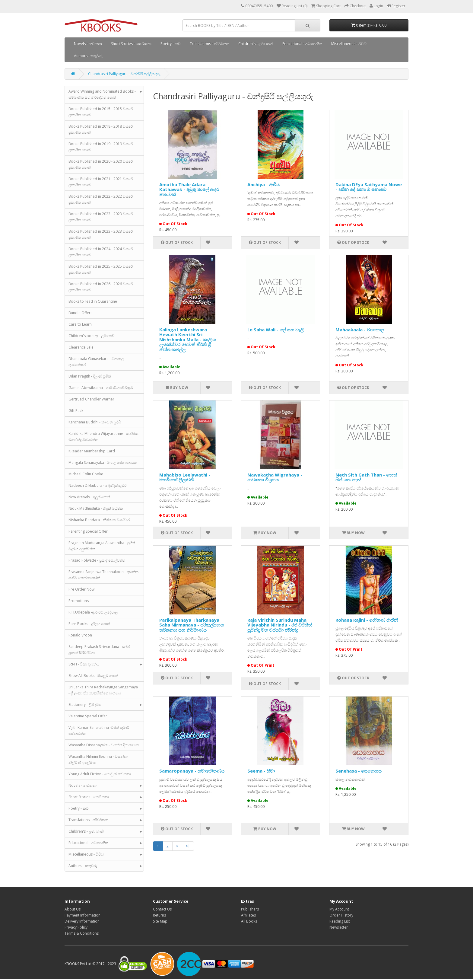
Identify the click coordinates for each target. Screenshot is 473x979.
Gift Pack (75, 410)
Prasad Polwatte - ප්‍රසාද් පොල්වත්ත (96, 560)
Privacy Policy (76, 927)
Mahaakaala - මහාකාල (359, 330)
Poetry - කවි (170, 43)
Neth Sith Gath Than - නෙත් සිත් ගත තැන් (366, 477)
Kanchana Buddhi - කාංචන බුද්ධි (94, 422)
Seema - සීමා (261, 771)
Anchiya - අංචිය (263, 184)
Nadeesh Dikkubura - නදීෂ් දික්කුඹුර (97, 485)
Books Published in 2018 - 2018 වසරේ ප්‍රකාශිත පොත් (100, 129)
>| (188, 846)
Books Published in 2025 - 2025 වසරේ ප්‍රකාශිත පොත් (100, 269)
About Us (73, 909)
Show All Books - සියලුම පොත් (93, 675)
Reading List (339, 921)
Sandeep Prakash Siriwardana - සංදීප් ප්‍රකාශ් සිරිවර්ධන (99, 649)
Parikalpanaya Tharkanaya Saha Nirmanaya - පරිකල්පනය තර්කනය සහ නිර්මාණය (191, 625)
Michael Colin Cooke (85, 474)
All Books (249, 921)
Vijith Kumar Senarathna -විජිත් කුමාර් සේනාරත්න (98, 730)
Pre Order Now (81, 589)
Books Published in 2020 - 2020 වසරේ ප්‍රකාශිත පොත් (100, 164)
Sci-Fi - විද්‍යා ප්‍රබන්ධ (83, 664)
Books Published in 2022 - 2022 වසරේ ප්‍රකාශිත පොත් (100, 199)
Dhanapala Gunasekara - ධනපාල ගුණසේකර (96, 361)
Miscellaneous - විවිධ (349, 43)
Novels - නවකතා (88, 43)
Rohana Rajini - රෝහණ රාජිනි (366, 620)
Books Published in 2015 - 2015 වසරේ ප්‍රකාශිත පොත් (100, 111)
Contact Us (162, 909)
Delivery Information (82, 921)
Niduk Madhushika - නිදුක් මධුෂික (95, 508)
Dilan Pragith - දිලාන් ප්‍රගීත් (89, 376)
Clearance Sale (81, 347)
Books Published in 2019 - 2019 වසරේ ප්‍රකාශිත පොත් (100, 146)
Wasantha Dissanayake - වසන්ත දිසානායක (103, 745)
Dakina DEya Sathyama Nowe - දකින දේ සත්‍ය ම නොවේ (368, 187)
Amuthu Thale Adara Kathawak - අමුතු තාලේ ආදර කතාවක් (189, 189)
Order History (341, 915)
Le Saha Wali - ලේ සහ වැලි (275, 330)
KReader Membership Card (91, 451)
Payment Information (82, 915)
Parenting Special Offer (88, 531)
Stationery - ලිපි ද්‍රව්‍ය (84, 704)
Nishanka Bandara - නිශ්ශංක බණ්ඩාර (99, 519)
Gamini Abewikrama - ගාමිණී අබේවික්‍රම (100, 387)
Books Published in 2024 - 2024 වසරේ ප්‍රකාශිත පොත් (100, 251)
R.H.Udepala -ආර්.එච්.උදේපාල (93, 612)
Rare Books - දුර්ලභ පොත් (89, 623)
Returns (159, 915)
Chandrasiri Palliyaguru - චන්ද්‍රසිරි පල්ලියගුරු (124, 73)
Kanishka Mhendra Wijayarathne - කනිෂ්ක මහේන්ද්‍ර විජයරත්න (103, 436)
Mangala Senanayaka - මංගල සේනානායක (102, 462)
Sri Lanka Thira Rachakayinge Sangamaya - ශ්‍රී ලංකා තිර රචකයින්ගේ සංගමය (103, 690)
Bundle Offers (80, 312)
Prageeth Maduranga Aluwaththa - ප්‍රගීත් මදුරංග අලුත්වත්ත (101, 545)
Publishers (250, 909)
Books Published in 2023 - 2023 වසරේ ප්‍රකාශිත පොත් (100, 216)
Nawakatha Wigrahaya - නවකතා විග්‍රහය (274, 477)
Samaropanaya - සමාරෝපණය (191, 771)
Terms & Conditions (82, 933)
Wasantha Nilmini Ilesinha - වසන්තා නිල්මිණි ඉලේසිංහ (98, 759)
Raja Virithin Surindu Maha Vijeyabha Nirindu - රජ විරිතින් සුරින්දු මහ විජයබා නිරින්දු (279, 625)
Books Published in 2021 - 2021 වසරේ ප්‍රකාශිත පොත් (100, 181)
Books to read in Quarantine (92, 301)
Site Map (160, 921)
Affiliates (248, 915)
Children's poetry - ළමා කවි (91, 335)
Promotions (78, 600)
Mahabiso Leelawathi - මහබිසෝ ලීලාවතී (184, 477)
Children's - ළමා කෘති (255, 43)
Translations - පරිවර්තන (209, 43)
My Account (339, 909)
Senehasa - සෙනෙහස (358, 771)
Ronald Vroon (80, 635)
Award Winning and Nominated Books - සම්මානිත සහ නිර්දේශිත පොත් (102, 94)
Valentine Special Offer (87, 716)
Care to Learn (80, 324)
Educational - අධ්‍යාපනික (302, 43)
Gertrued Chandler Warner (91, 399)
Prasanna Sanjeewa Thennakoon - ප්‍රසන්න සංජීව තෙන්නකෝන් (103, 574)
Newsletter (338, 927)
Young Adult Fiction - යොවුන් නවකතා (99, 774)
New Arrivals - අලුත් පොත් (89, 496)
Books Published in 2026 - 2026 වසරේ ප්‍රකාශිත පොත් (100, 286)
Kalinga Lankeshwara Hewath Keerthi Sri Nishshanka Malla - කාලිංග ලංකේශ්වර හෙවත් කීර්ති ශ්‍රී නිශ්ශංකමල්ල (187, 339)
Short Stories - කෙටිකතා (131, 43)
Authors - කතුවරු (88, 55)
